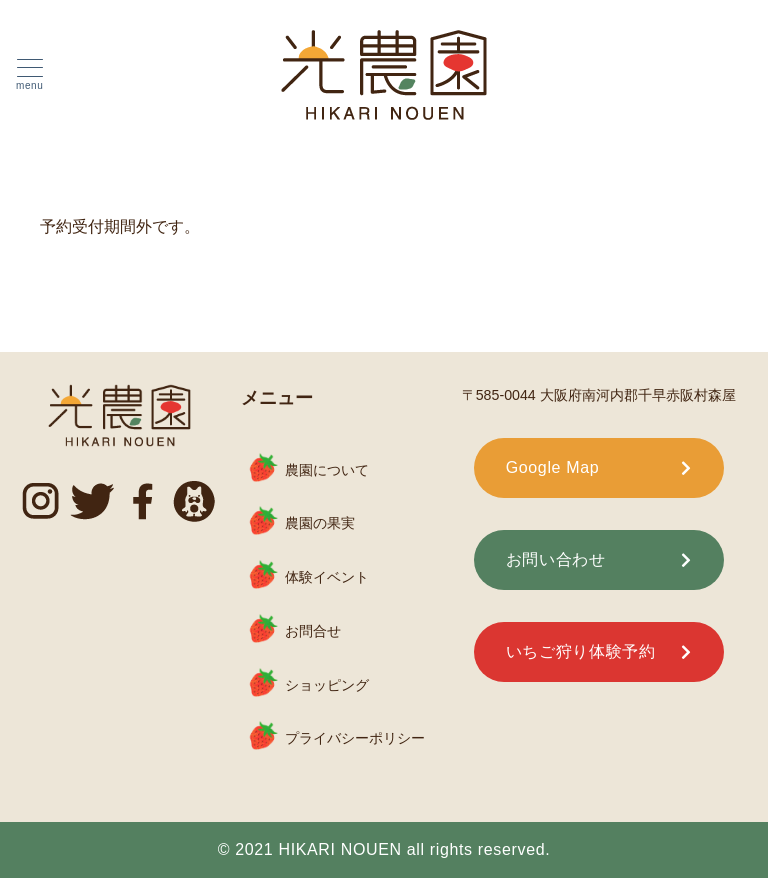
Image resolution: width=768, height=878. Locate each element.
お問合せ (313, 631)
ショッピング (327, 684)
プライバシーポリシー (355, 738)
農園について (327, 469)
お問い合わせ (556, 559)
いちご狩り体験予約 (581, 651)
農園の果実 (320, 523)
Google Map (553, 467)
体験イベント (327, 577)
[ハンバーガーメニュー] (29, 75)
